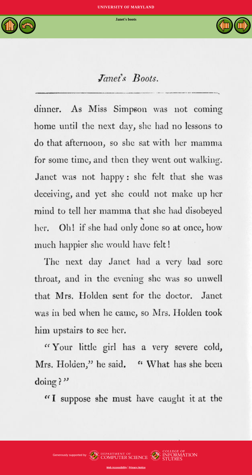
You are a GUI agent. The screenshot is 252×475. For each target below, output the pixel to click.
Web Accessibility (116, 467)
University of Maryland (126, 7)
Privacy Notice (137, 467)
